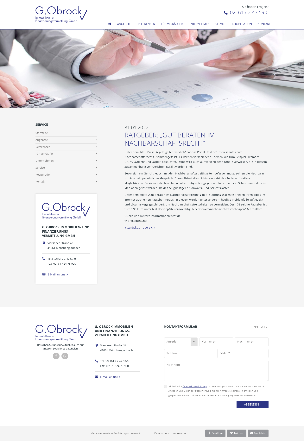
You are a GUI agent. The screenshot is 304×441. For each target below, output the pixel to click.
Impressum (179, 433)
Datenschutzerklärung (195, 386)
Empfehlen (258, 433)
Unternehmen (199, 24)
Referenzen (146, 24)
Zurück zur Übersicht (141, 227)
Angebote (124, 24)
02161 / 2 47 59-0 (246, 12)
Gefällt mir (215, 433)
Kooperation (242, 24)
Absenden (251, 404)
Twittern (237, 433)
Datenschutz (161, 433)
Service (220, 24)
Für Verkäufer (172, 24)
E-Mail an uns (53, 274)
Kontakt (264, 24)
